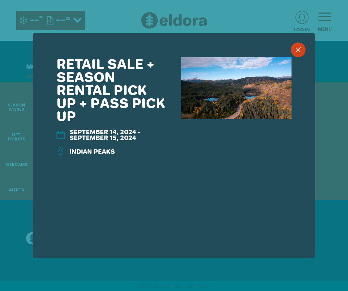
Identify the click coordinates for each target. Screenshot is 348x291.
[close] (298, 49)
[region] (174, 156)
